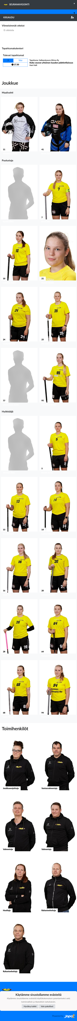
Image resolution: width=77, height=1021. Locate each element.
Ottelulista (7, 39)
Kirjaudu (38, 17)
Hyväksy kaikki (30, 1006)
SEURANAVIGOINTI (40, 3)
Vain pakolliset (47, 1006)
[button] (19, 126)
